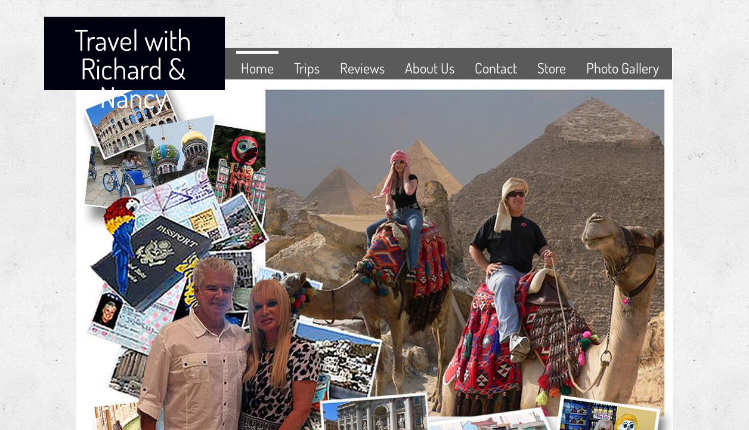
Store (551, 68)
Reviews (362, 68)
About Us (429, 68)
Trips (307, 68)
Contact (496, 68)
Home (257, 68)
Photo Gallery (622, 68)
